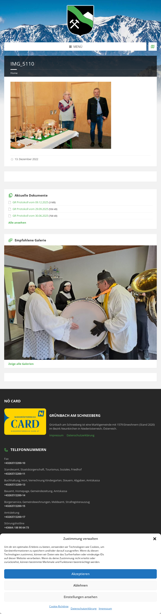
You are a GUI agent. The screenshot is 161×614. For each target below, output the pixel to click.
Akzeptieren (80, 574)
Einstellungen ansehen (80, 597)
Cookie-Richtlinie (59, 606)
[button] (155, 539)
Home (14, 73)
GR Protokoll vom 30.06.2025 (30, 216)
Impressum (105, 608)
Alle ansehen (17, 222)
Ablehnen (80, 585)
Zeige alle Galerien (21, 364)
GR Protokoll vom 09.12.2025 (30, 202)
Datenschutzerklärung (84, 608)
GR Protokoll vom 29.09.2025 (30, 209)
